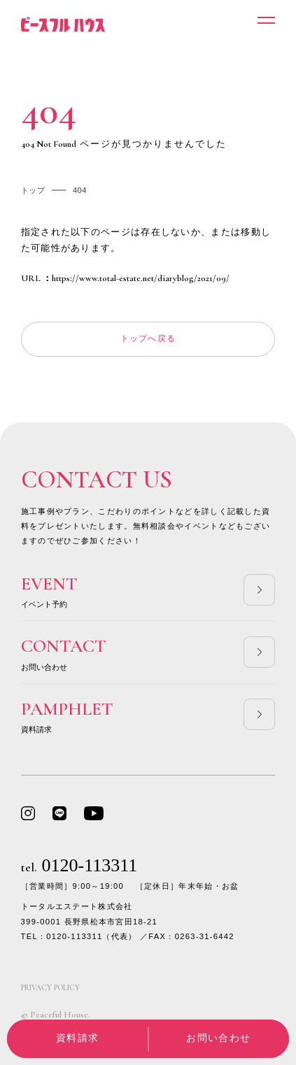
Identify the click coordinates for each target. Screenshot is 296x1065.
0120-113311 (79, 865)
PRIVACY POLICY (50, 987)
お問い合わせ (218, 1038)
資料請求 (77, 1038)
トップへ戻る (148, 338)
